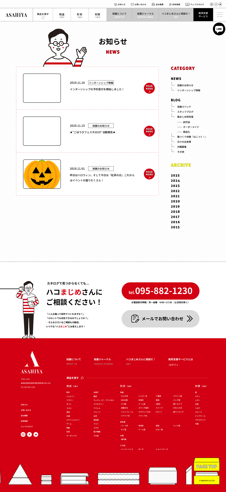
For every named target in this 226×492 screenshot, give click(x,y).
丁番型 (158, 396)
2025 (175, 175)
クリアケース (200, 416)
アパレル (97, 408)
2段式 (158, 404)
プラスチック (200, 420)
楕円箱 (123, 439)
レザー (197, 400)
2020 (175, 201)
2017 (175, 216)
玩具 (68, 432)
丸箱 (122, 436)
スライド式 (125, 416)
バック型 (176, 400)
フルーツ (97, 412)
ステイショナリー (73, 420)
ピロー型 (159, 429)
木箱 (197, 424)
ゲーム (69, 424)
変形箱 (122, 422)
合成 (197, 404)
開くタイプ (177, 404)
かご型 (123, 429)
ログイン (173, 365)
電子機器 (97, 432)
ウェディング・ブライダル (104, 400)
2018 (175, 211)
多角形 (141, 400)
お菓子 (96, 392)
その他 (96, 436)
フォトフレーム (127, 412)
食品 (68, 412)
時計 (68, 392)
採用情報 (176, 4)
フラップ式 (143, 416)
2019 (175, 206)
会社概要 (160, 4)
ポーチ (141, 449)
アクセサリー (99, 404)
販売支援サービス (203, 14)
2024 (175, 180)
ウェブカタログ (197, 4)
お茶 (95, 416)
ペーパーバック (127, 449)
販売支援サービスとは (180, 359)
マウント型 (177, 396)
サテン (197, 396)
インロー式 (143, 396)
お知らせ (122, 4)
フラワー (69, 400)
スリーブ (159, 408)
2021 (175, 196)
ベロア (197, 408)
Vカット (159, 412)
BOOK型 (124, 400)
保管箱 (96, 420)
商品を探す (75, 377)
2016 (175, 222)
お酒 (68, 416)
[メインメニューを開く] (219, 14)
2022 (175, 191)
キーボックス (71, 436)
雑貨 (95, 396)
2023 (175, 185)
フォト (96, 424)
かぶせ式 (124, 396)
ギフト (69, 404)
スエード (198, 412)
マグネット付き (145, 412)
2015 (175, 227)
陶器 (68, 428)
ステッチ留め (144, 408)
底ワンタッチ (178, 412)
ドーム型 (142, 404)
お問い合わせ (140, 4)
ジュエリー (70, 396)
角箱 (122, 392)
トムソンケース (162, 449)
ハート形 (124, 426)
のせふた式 (177, 408)
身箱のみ (124, 408)
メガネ (96, 428)
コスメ (69, 408)
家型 (157, 400)
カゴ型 (123, 404)
